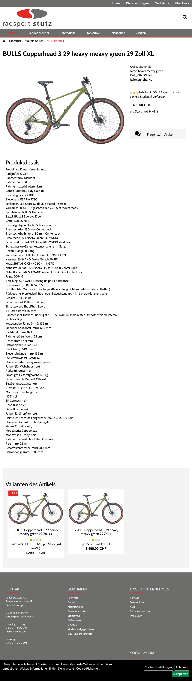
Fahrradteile (67, 33)
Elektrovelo (74, 615)
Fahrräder (12, 33)
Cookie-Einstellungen (158, 667)
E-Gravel (72, 624)
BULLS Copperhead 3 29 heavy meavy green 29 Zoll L (96, 532)
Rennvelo (73, 597)
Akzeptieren (180, 674)
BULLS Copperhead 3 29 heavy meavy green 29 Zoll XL (78, 54)
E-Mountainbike (77, 611)
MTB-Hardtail (55, 41)
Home (116, 3)
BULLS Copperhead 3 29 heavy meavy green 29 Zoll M (36, 532)
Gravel (71, 602)
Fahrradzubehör (39, 33)
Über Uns (182, 3)
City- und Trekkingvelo (80, 633)
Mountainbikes (34, 41)
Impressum (136, 615)
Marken (141, 33)
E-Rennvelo (74, 620)
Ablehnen (182, 667)
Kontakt (134, 597)
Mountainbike (75, 606)
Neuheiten (118, 33)
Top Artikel (93, 33)
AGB (132, 606)
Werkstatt (162, 3)
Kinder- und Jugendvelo (81, 629)
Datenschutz (137, 602)
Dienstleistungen (138, 3)
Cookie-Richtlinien (87, 668)
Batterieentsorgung (140, 611)
